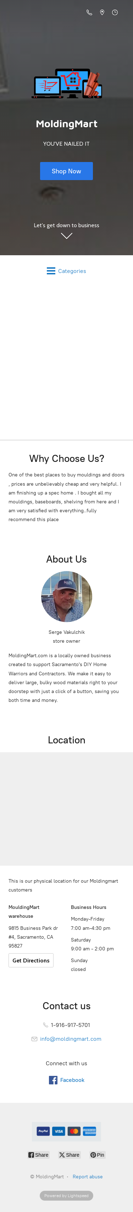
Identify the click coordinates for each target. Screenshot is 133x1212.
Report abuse (88, 1177)
